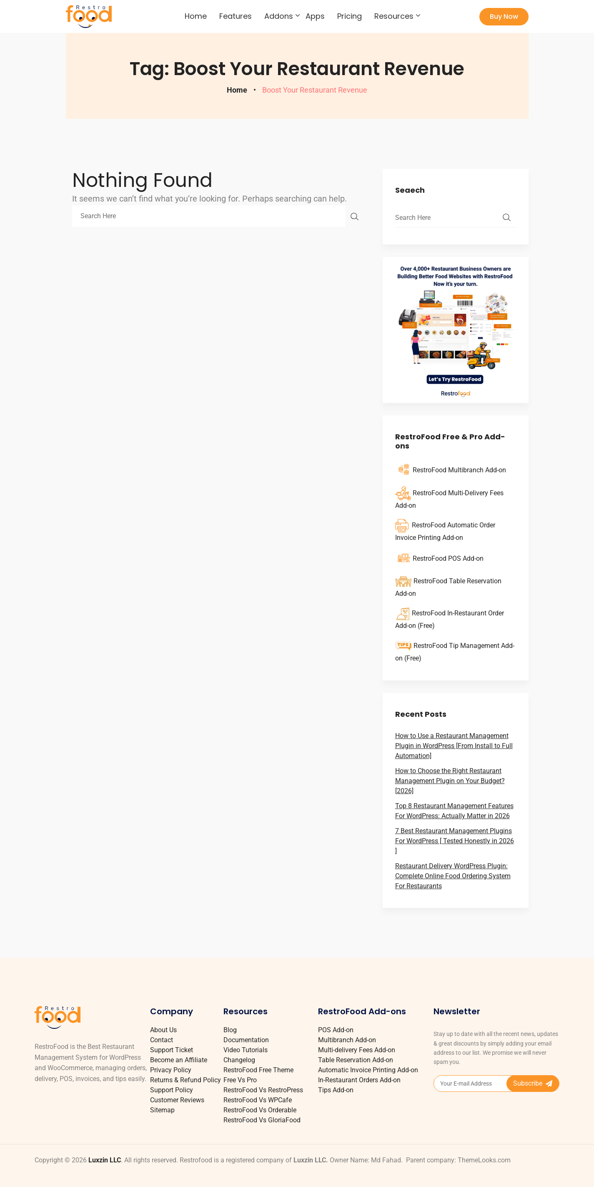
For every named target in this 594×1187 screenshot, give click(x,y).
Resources (394, 16)
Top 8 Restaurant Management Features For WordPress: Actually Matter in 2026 (454, 811)
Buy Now (504, 16)
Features (235, 16)
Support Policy (171, 1090)
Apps (315, 16)
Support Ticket (171, 1050)
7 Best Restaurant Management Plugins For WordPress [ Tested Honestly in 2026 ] (454, 841)
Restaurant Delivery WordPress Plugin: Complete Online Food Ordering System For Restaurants (453, 876)
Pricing (349, 16)
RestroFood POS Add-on (448, 558)
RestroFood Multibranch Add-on (459, 470)
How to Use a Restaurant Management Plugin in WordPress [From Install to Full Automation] (454, 746)
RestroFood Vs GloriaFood (262, 1120)
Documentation (246, 1040)
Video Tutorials (245, 1050)
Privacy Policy (170, 1070)
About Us (163, 1030)
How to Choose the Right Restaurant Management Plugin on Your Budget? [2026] (450, 781)
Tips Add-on (335, 1090)
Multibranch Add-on (347, 1040)
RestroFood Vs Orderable (259, 1110)
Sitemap (162, 1110)
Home (196, 16)
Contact (161, 1040)
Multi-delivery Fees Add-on (356, 1050)
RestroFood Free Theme (258, 1070)
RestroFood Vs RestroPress (263, 1090)
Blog (230, 1030)
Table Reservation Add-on (355, 1060)
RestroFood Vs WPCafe (257, 1100)
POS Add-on (335, 1030)
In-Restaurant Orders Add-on (359, 1080)
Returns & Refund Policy (185, 1080)
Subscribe (532, 1083)
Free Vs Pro (240, 1080)
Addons (278, 16)
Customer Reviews (177, 1100)
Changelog (239, 1060)
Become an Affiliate (178, 1060)
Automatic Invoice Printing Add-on (368, 1070)
